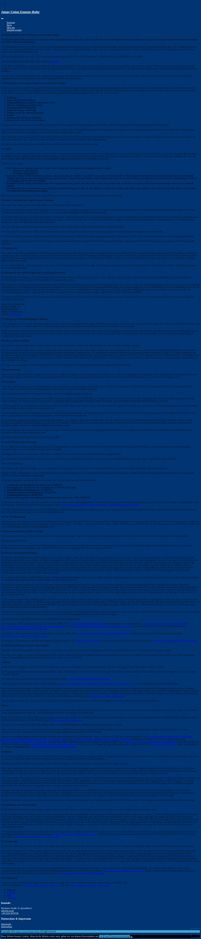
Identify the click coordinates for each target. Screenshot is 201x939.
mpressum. (55, 61)
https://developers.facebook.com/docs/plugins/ (89, 679)
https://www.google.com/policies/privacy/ (40, 885)
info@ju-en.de (15, 314)
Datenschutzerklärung (120, 936)
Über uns (11, 27)
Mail (9, 895)
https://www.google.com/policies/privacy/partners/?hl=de (103, 633)
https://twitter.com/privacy (87, 641)
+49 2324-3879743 (9, 913)
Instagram (11, 897)
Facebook (11, 892)
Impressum (6, 924)
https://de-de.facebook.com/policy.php (107, 696)
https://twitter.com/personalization (66, 720)
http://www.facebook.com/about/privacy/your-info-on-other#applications (33, 626)
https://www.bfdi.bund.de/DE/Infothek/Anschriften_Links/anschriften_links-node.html (99, 505)
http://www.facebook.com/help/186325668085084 (165, 624)
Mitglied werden (14, 30)
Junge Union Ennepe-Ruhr (20, 12)
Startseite (11, 22)
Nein (107, 936)
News (9, 25)
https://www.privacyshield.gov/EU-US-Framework (24, 629)
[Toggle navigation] (2, 18)
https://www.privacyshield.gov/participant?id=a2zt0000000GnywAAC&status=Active (97, 684)
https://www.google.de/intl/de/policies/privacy (75, 834)
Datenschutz (6, 926)
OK (101, 936)
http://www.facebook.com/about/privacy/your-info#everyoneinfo (102, 626)
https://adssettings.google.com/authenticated (89, 885)
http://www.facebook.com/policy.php (86, 624)
